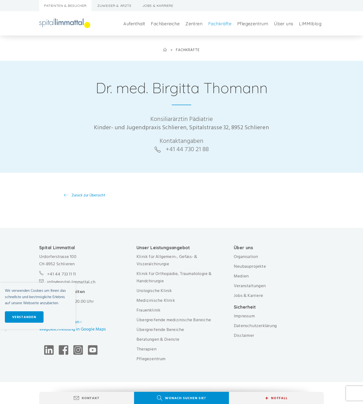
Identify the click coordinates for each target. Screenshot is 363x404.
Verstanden (24, 317)
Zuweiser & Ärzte (114, 5)
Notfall (276, 398)
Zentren (193, 24)
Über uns (283, 24)
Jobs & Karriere (157, 5)
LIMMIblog (310, 24)
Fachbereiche (165, 24)
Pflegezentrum (252, 24)
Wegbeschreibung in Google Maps (73, 329)
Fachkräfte (219, 24)
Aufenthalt (134, 24)
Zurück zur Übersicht (88, 195)
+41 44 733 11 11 (61, 274)
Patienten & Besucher (65, 5)
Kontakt (91, 398)
